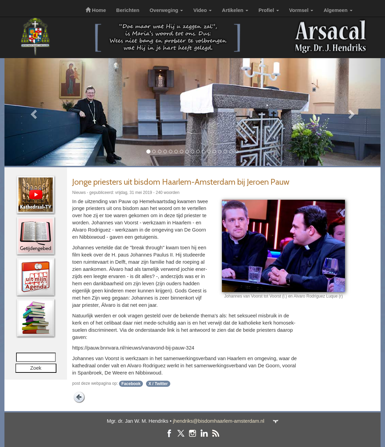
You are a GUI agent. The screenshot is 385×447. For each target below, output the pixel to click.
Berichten (128, 10)
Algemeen (337, 10)
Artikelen (235, 10)
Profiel (268, 10)
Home (95, 10)
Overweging (166, 10)
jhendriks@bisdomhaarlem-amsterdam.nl (218, 421)
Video (202, 10)
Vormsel (301, 10)
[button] (32, 112)
